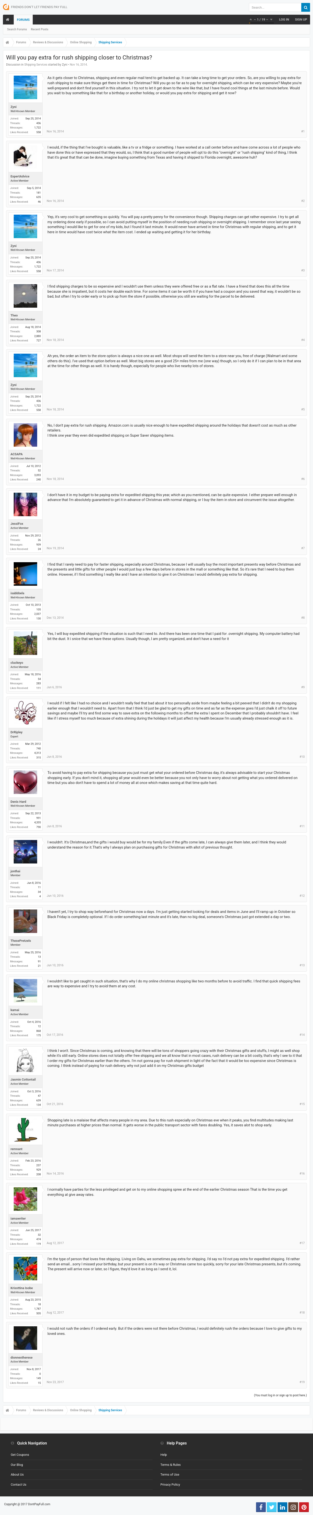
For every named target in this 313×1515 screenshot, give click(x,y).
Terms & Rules (170, 1465)
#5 (303, 409)
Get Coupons (20, 1455)
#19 (302, 1382)
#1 (303, 131)
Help (163, 1455)
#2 (303, 201)
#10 (302, 756)
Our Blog (17, 1465)
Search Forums (17, 29)
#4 (303, 340)
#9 (303, 687)
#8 (303, 617)
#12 (302, 895)
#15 (302, 1104)
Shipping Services (35, 64)
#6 (303, 479)
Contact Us (18, 1484)
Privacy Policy (170, 1484)
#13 (302, 965)
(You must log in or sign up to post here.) (280, 1395)
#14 (302, 1035)
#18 (302, 1312)
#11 (302, 826)
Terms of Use (169, 1474)
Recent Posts (39, 29)
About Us (17, 1474)
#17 (302, 1243)
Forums (23, 20)
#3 (303, 270)
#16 (302, 1173)
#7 (303, 548)
